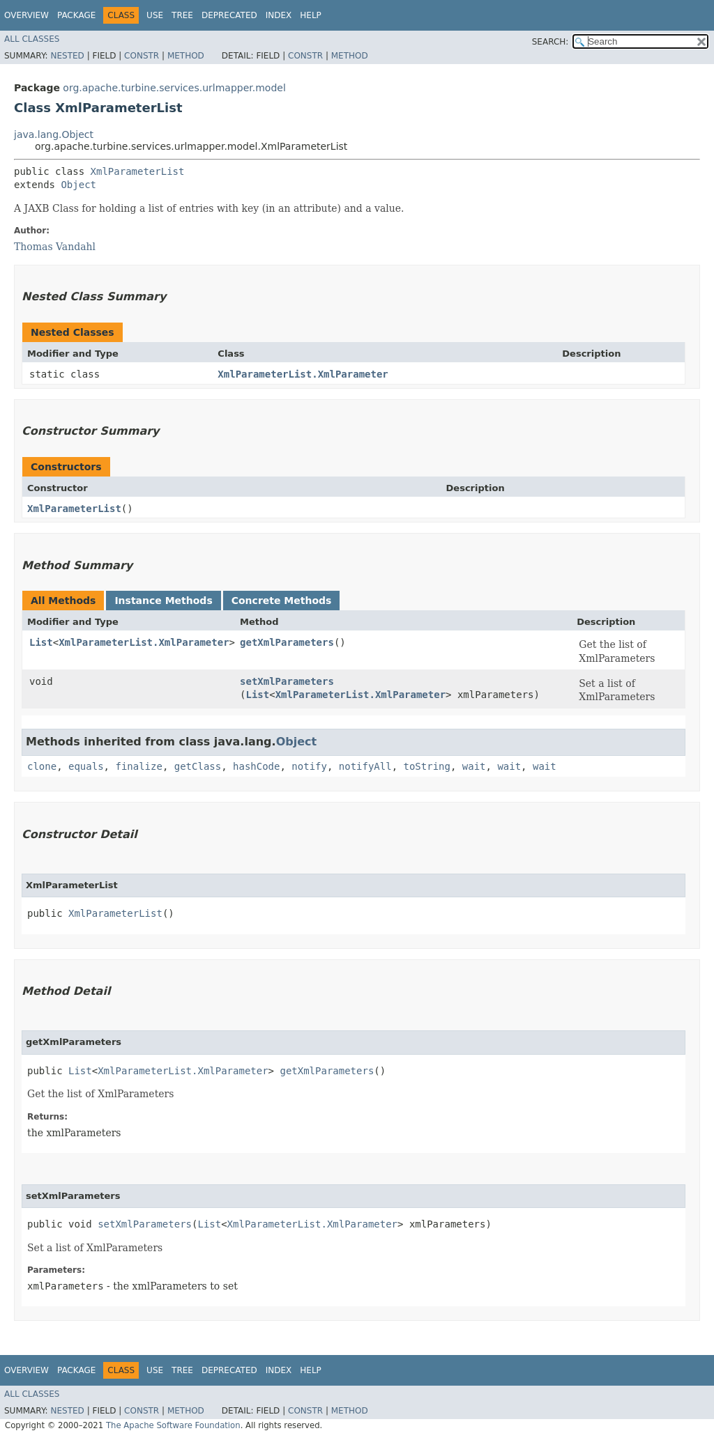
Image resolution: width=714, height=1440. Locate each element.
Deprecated (229, 15)
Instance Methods (163, 600)
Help (310, 15)
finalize (138, 766)
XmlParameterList (138, 171)
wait (474, 766)
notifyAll (365, 766)
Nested (67, 56)
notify (309, 766)
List (41, 642)
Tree (182, 15)
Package (76, 15)
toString (427, 766)
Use (154, 15)
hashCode (256, 766)
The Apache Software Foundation (173, 1425)
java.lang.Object (53, 134)
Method (185, 56)
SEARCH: (550, 42)
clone (41, 766)
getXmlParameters (287, 642)
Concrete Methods (281, 600)
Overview (26, 15)
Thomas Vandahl (55, 246)
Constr (141, 56)
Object (78, 184)
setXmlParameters (287, 681)
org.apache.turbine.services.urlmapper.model (174, 87)
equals (86, 766)
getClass (197, 766)
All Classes (31, 39)
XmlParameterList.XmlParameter (303, 374)
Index (279, 15)
